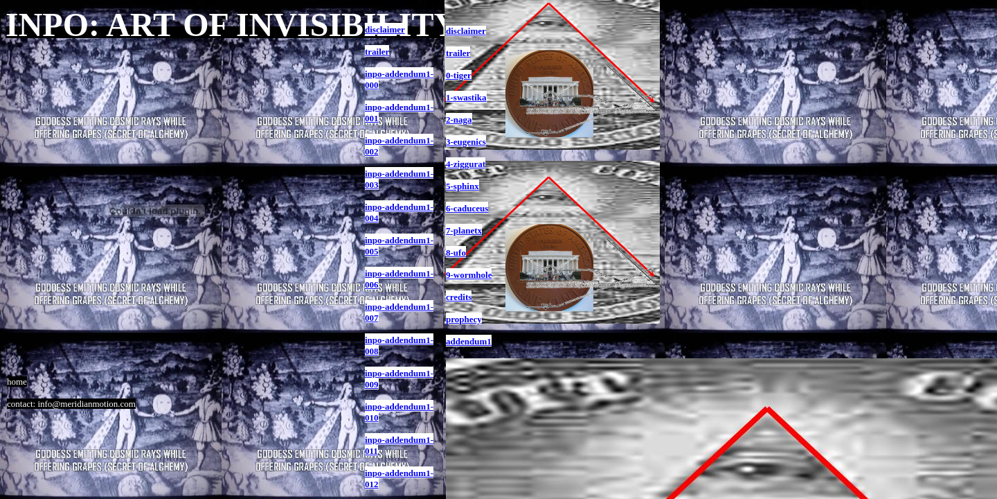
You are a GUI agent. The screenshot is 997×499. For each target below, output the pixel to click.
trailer (458, 53)
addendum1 (469, 341)
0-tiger (458, 75)
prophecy (464, 319)
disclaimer (466, 31)
